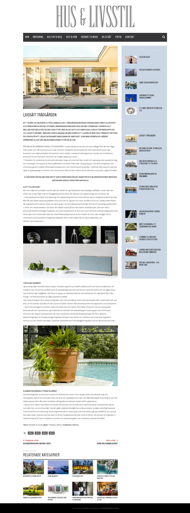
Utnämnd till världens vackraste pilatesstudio (148, 238)
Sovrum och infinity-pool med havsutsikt (106, 477)
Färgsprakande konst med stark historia (57, 499)
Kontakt (129, 37)
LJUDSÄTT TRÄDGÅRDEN (147, 135)
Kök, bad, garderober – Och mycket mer (149, 263)
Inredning (38, 37)
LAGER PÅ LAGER (144, 57)
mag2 (38, 433)
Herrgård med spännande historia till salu (107, 499)
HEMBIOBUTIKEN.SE (71, 424)
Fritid (118, 37)
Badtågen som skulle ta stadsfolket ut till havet (148, 162)
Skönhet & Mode (89, 37)
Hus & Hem (71, 37)
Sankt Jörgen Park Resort (148, 82)
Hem (27, 37)
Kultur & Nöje (54, 37)
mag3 (45, 433)
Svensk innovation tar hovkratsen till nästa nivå (82, 499)
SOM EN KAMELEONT (77, 476)
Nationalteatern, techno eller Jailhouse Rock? (150, 149)
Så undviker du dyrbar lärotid (32, 476)
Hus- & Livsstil (83, 508)
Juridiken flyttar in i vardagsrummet (146, 96)
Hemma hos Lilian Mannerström (32, 498)
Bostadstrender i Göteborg (149, 69)
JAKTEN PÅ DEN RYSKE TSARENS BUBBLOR (149, 212)
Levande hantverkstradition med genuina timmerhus (150, 251)
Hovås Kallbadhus (53, 476)
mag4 (52, 433)
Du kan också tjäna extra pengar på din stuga (148, 188)
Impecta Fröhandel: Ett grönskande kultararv (147, 225)
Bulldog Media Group (110, 508)
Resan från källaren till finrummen (148, 175)
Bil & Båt (106, 37)
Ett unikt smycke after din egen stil (150, 109)
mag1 (31, 433)
